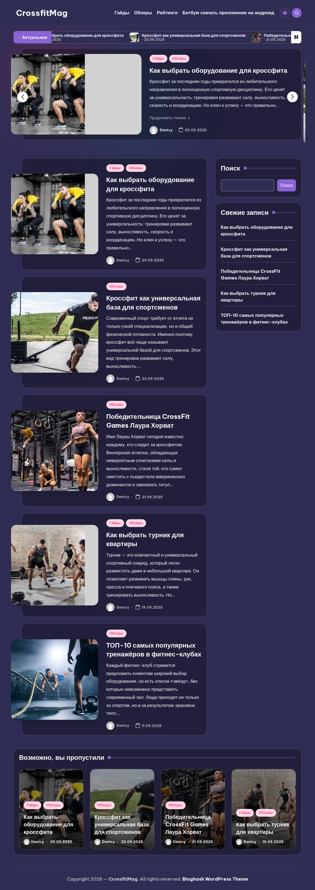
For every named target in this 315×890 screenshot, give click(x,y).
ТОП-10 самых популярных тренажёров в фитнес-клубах (254, 318)
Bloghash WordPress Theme (215, 879)
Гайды (158, 58)
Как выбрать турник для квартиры (248, 296)
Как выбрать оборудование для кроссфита (92, 35)
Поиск (230, 168)
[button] (170, 118)
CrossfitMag (41, 13)
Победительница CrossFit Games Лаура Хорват (250, 274)
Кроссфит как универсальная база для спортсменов (204, 35)
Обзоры (179, 58)
